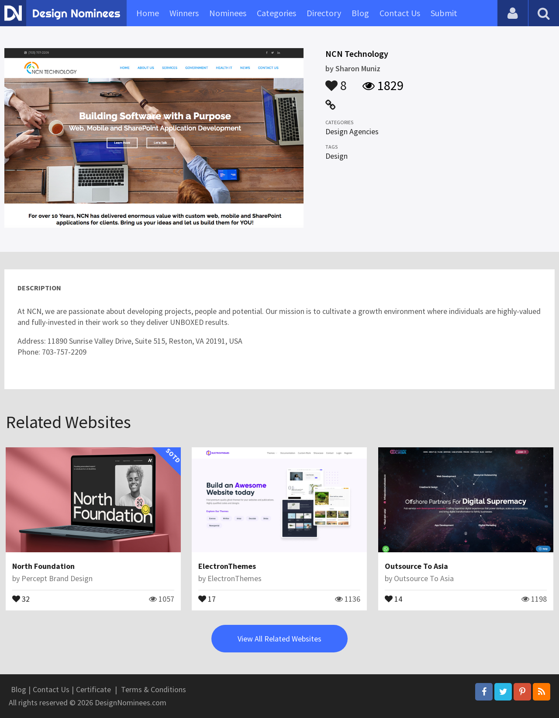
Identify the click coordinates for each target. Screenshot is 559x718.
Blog (360, 12)
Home (147, 12)
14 (393, 598)
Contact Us (400, 12)
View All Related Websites (279, 639)
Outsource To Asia (416, 566)
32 (21, 598)
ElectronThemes (227, 566)
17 (207, 598)
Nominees (227, 12)
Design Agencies (352, 131)
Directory (324, 12)
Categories (276, 12)
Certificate (93, 689)
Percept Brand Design (57, 578)
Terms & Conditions (153, 689)
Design (336, 156)
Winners (184, 12)
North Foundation (43, 566)
